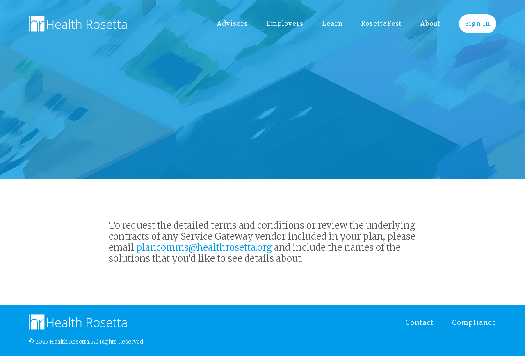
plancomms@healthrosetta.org (204, 247)
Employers (285, 23)
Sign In (477, 23)
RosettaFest (381, 23)
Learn (332, 23)
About (430, 23)
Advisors (232, 23)
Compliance (474, 322)
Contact (419, 322)
